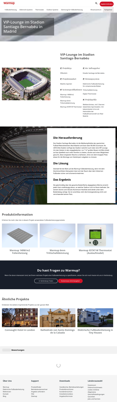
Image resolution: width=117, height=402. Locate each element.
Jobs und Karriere (94, 370)
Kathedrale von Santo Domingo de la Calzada (58, 331)
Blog (4, 367)
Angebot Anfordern (107, 4)
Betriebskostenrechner (39, 361)
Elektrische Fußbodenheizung (13, 361)
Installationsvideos (66, 365)
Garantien (91, 368)
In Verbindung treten (46, 281)
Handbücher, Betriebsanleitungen (71, 358)
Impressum (92, 356)
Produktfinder (36, 358)
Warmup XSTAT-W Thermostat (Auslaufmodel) (95, 251)
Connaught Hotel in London (20, 329)
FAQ (32, 365)
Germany (66, 379)
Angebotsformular (66, 367)
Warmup (6, 358)
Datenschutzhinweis (95, 359)
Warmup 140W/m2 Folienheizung (20, 251)
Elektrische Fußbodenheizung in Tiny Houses (95, 331)
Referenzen (7, 363)
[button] (96, 3)
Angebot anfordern (38, 363)
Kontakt (6, 365)
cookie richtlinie (93, 361)
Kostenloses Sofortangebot (70, 281)
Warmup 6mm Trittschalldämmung (57, 251)
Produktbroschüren (66, 361)
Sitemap (34, 367)
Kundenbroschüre (65, 363)
